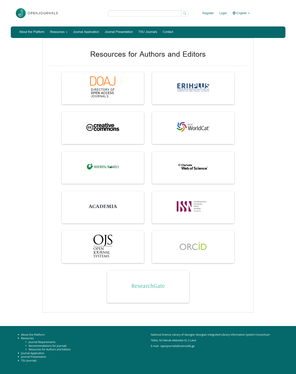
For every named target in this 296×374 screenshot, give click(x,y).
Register (208, 13)
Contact (168, 32)
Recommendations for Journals (48, 346)
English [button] (241, 13)
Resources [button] (58, 32)
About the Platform (31, 32)
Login (223, 13)
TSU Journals (147, 32)
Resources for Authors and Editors (50, 349)
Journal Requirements (42, 342)
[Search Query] (148, 13)
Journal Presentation (119, 32)
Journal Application (86, 32)
